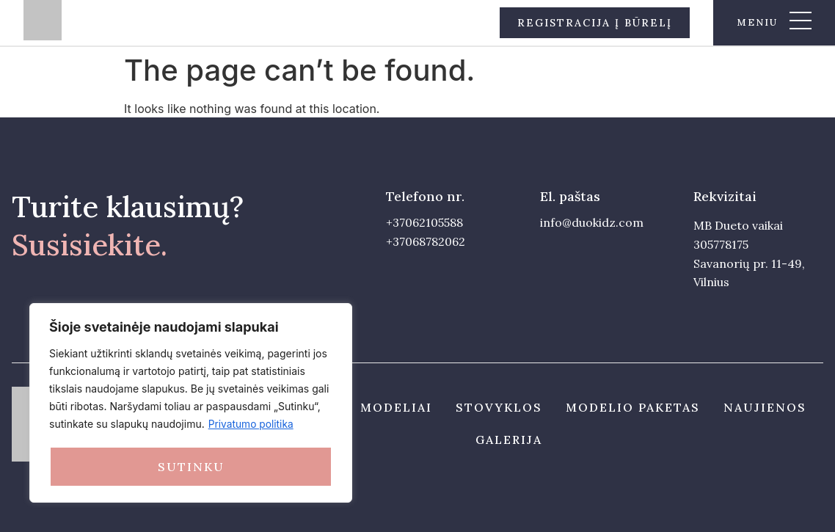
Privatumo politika (251, 425)
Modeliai (396, 407)
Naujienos (764, 407)
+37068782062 (425, 241)
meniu (757, 22)
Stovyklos (499, 407)
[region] (190, 404)
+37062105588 (424, 222)
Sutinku (191, 466)
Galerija (508, 439)
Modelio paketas (633, 407)
